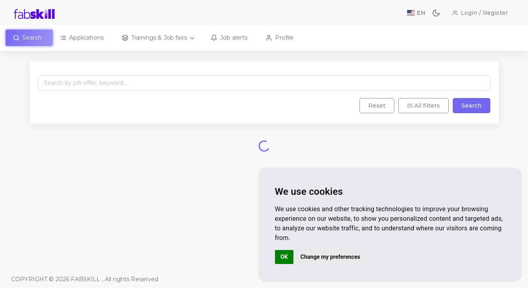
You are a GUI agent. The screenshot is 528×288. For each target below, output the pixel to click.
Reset (376, 105)
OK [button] (284, 257)
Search (472, 105)
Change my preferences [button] (330, 257)
